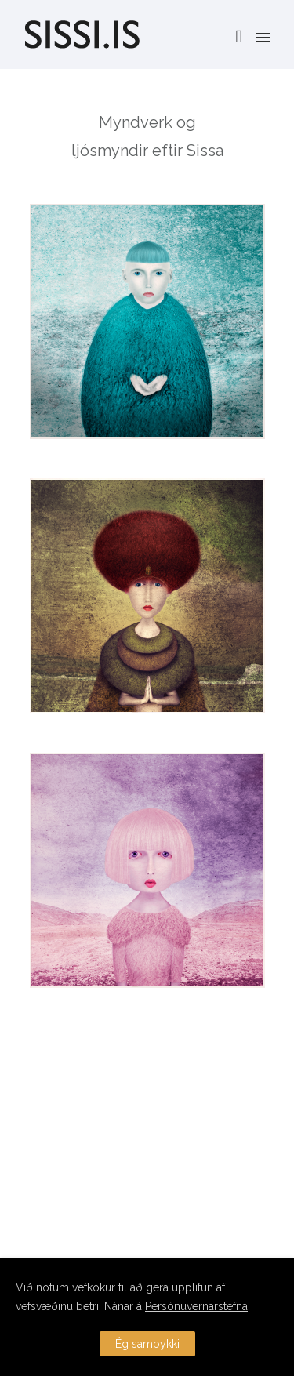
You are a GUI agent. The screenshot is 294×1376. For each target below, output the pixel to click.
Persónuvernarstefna (196, 1306)
